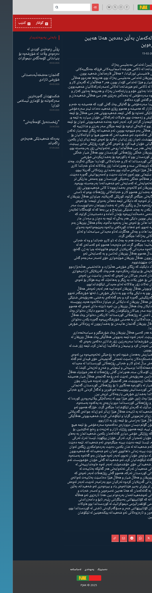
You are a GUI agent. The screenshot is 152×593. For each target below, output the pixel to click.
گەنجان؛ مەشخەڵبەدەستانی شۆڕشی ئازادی (28, 77)
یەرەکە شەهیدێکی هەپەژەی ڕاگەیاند (27, 141)
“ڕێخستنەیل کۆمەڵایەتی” (29, 122)
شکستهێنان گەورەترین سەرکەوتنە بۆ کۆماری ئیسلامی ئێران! (25, 101)
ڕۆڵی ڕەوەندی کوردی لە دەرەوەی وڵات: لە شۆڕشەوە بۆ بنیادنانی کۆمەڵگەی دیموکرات (26, 54)
